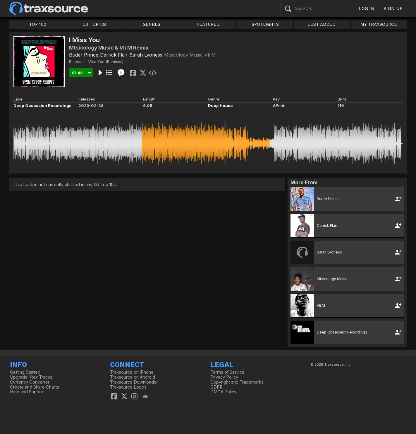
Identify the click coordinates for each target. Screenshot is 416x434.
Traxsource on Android (132, 377)
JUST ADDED (322, 24)
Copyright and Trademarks (237, 382)
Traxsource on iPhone (132, 372)
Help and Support (27, 391)
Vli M (210, 55)
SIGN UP (393, 8)
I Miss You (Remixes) (104, 61)
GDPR (216, 387)
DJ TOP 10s (94, 24)
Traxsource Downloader (134, 382)
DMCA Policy (223, 391)
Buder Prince (83, 55)
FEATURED (208, 24)
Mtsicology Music (183, 55)
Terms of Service (227, 372)
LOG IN (366, 8)
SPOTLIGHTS (265, 24)
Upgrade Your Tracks (31, 377)
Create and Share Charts (34, 387)
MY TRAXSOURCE (378, 24)
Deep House (220, 105)
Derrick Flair (114, 55)
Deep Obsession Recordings (42, 105)
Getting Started (25, 372)
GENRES (151, 24)
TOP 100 (37, 24)
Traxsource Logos (128, 387)
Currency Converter (29, 382)
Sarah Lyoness (145, 55)
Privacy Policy (224, 377)
